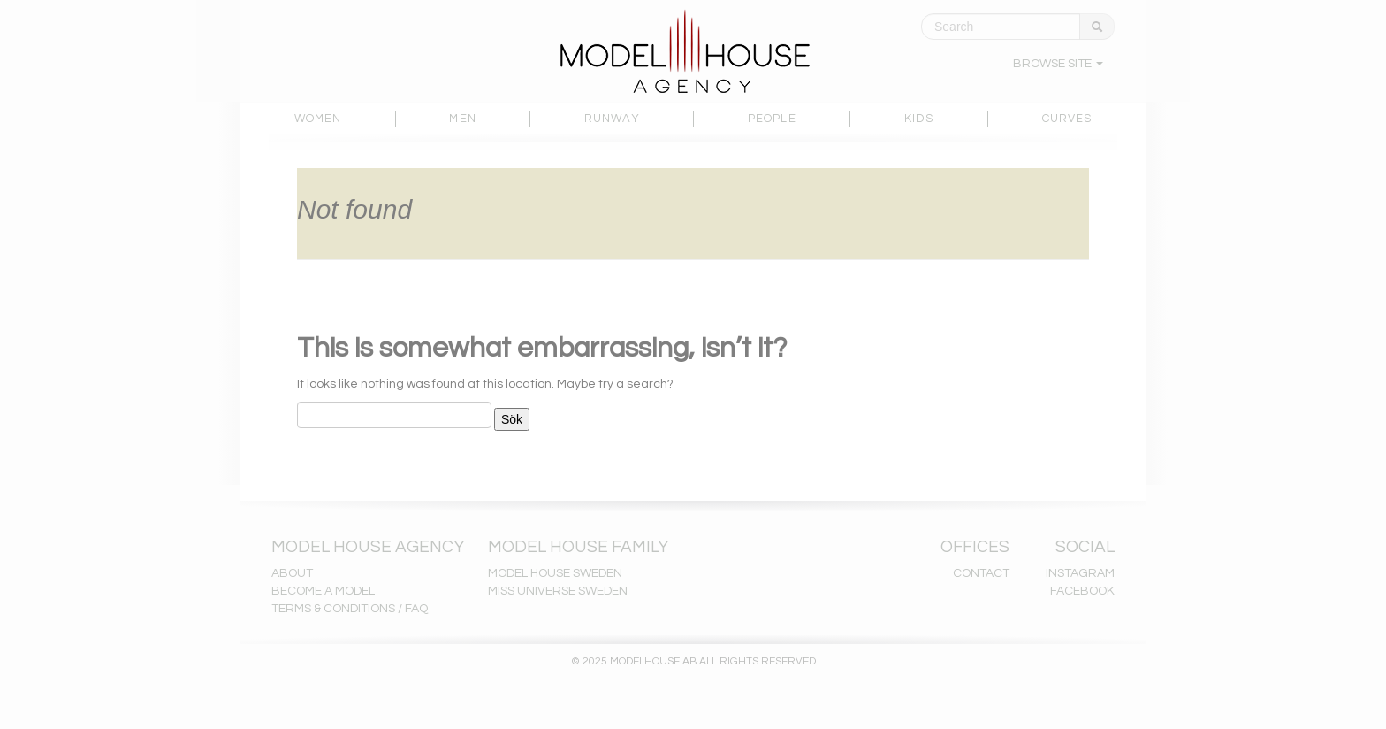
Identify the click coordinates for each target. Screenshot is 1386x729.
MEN (462, 118)
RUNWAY (612, 118)
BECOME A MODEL (323, 591)
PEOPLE (772, 118)
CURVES (1067, 118)
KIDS (918, 118)
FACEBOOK (1082, 591)
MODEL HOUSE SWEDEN (555, 573)
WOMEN (318, 118)
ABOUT (292, 573)
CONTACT (981, 573)
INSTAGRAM (1080, 573)
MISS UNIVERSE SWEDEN (558, 591)
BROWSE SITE (1058, 64)
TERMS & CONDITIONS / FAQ (349, 608)
